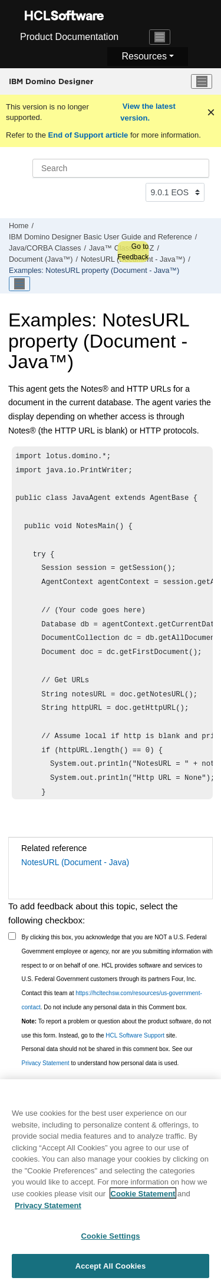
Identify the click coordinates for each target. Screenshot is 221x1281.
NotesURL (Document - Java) (75, 862)
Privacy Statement (46, 1063)
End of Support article (88, 135)
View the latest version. (148, 112)
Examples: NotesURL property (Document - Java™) (94, 270)
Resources (143, 56)
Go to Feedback (133, 251)
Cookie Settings (110, 1239)
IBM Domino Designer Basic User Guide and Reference (100, 237)
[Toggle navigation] (159, 37)
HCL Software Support (134, 1035)
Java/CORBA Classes (45, 248)
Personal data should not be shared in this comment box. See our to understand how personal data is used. (107, 1056)
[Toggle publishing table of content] (19, 284)
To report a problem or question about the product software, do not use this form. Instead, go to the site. (117, 1028)
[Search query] (120, 168)
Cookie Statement (143, 1196)
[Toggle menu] (201, 81)
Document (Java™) (40, 259)
